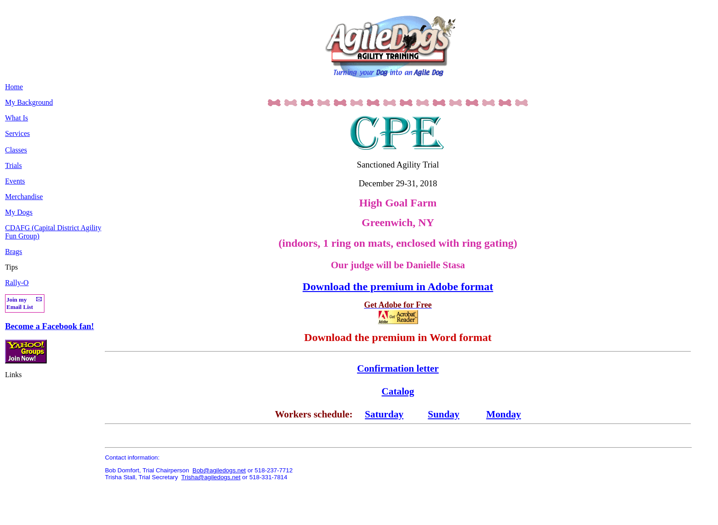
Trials (13, 165)
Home (14, 87)
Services (17, 133)
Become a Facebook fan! (49, 326)
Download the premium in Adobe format (398, 286)
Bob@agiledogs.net (219, 470)
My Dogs (19, 212)
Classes (16, 150)
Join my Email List (19, 303)
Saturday (384, 414)
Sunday (443, 414)
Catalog (397, 391)
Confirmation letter (398, 368)
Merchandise (24, 196)
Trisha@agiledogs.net (210, 477)
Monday (503, 414)
